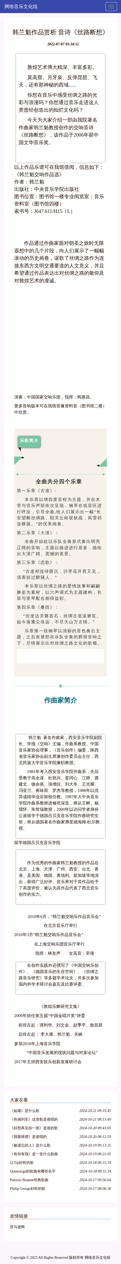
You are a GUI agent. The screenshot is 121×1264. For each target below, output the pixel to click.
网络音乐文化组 (21, 6)
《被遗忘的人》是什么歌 (30, 1145)
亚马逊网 (17, 1227)
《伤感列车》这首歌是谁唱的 (34, 1119)
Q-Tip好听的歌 (22, 1163)
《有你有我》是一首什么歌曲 (34, 1154)
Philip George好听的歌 (27, 1189)
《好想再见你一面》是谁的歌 (34, 1128)
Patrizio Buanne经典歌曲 (29, 1180)
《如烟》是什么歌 (24, 1111)
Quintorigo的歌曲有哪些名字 (33, 1171)
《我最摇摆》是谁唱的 (28, 1137)
